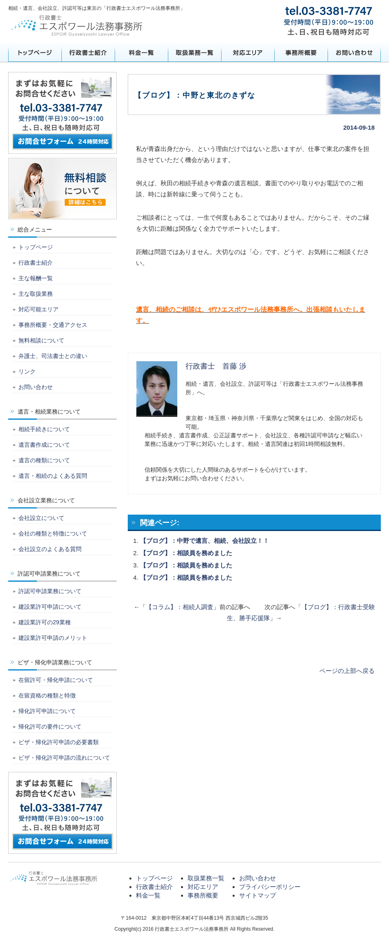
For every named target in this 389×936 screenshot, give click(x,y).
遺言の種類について (44, 460)
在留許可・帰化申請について (55, 680)
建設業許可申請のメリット (52, 637)
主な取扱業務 (35, 293)
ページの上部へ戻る (347, 670)
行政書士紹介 (88, 52)
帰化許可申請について (47, 711)
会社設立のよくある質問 (49, 549)
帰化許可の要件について (49, 726)
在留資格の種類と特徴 (47, 695)
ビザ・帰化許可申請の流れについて (64, 757)
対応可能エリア (38, 309)
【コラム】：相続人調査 (179, 606)
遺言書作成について (44, 444)
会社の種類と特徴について (52, 533)
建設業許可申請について (49, 606)
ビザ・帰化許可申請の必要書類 (58, 742)
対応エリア (247, 52)
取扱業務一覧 (194, 52)
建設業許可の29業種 (44, 622)
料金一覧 (141, 52)
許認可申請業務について (49, 591)
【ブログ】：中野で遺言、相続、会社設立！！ (204, 540)
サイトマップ (257, 895)
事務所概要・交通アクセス (52, 325)
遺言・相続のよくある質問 (52, 476)
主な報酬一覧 (35, 278)
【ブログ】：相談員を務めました (186, 552)
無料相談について (41, 340)
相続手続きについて (44, 429)
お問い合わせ (354, 52)
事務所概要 (301, 52)
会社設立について (41, 518)
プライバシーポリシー (270, 886)
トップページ (34, 52)
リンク (27, 371)
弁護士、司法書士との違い (52, 356)
